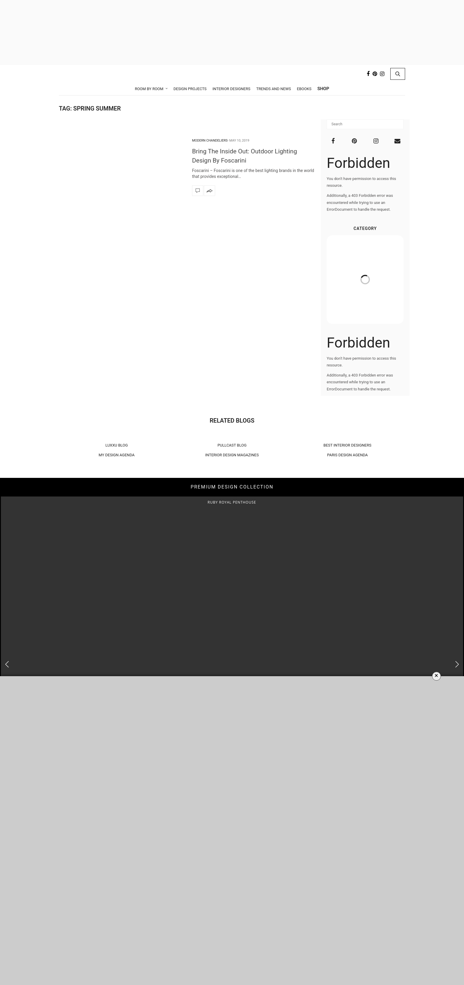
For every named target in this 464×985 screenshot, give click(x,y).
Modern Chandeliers (210, 140)
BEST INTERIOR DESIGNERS (347, 445)
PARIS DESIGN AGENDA (347, 455)
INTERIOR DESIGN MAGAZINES (232, 455)
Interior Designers (231, 89)
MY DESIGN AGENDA (117, 455)
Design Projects (190, 89)
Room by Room (149, 89)
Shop (323, 88)
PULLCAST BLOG (232, 445)
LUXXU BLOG (116, 445)
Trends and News (273, 89)
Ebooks (304, 89)
